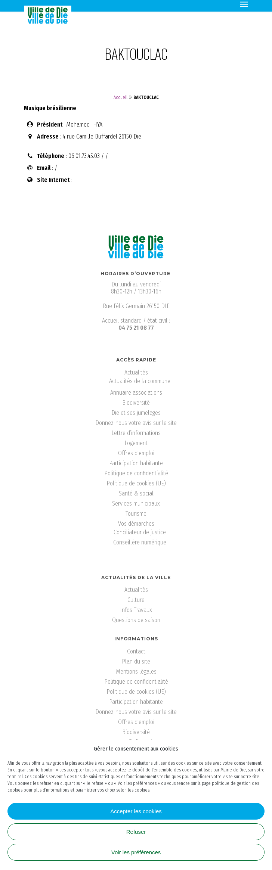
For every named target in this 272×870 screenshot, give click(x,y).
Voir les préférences (136, 852)
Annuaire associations (136, 392)
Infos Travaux (136, 609)
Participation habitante (136, 463)
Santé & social (136, 493)
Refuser (136, 832)
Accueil (120, 97)
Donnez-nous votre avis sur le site (136, 422)
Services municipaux (136, 503)
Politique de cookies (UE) (136, 483)
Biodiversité (136, 402)
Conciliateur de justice (140, 532)
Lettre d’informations (136, 432)
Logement (136, 443)
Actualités (136, 372)
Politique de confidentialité (136, 473)
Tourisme (136, 513)
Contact (136, 651)
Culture (136, 599)
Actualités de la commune (139, 381)
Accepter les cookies (136, 811)
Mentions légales (136, 671)
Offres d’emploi (136, 453)
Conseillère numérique (139, 542)
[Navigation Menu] (244, 3)
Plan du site (136, 661)
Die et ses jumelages (136, 412)
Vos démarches (136, 523)
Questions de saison (136, 620)
